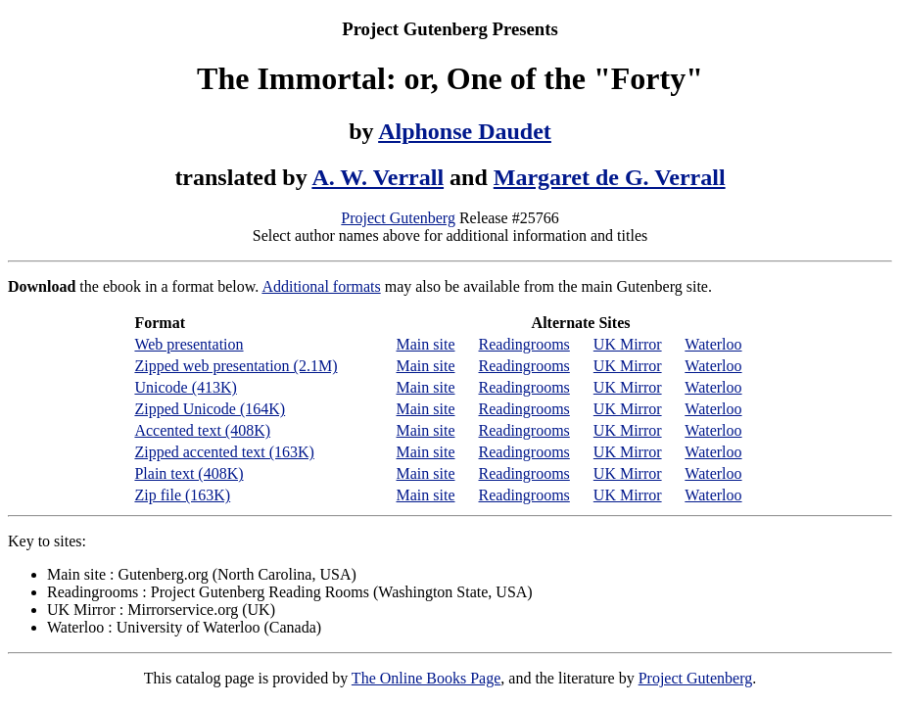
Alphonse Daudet (464, 131)
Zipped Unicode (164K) (209, 408)
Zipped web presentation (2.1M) (235, 365)
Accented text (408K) (202, 430)
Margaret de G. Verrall (610, 177)
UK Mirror (627, 344)
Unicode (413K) (185, 387)
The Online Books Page (426, 678)
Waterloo (713, 344)
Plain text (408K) (188, 473)
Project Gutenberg (398, 218)
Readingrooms (524, 344)
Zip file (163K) (182, 495)
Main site (426, 344)
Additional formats (320, 286)
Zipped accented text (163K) (223, 452)
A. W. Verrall (377, 177)
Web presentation (188, 344)
